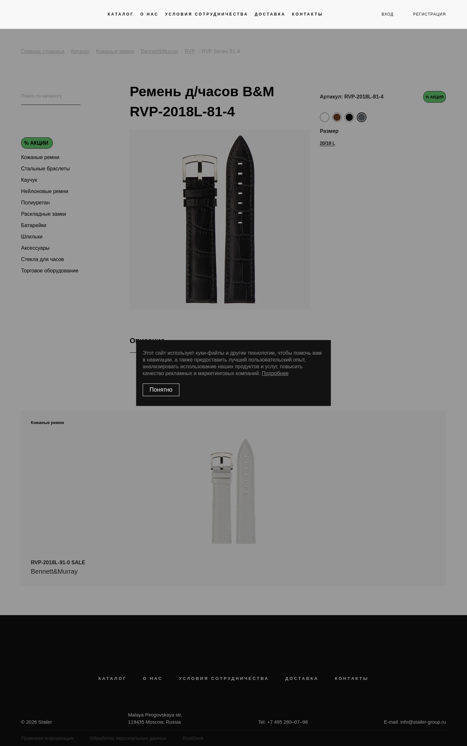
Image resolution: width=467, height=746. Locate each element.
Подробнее (275, 373)
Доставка (270, 14)
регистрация (429, 14)
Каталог (121, 14)
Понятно (161, 389)
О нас (149, 14)
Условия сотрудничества (206, 14)
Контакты (307, 14)
